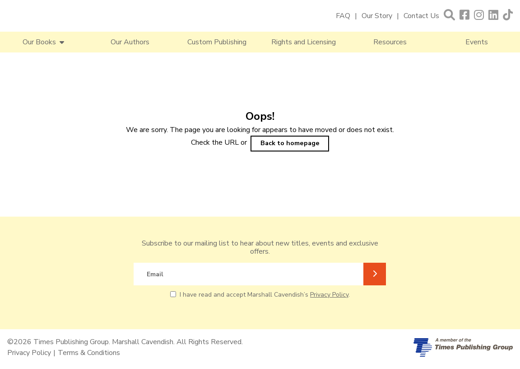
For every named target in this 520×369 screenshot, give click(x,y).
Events (476, 42)
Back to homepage (290, 142)
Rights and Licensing (303, 42)
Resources (390, 42)
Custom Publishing (216, 42)
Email (155, 274)
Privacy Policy (329, 294)
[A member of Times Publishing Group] (463, 347)
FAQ (343, 16)
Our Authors (130, 42)
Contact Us (421, 16)
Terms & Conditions (89, 353)
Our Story (377, 16)
